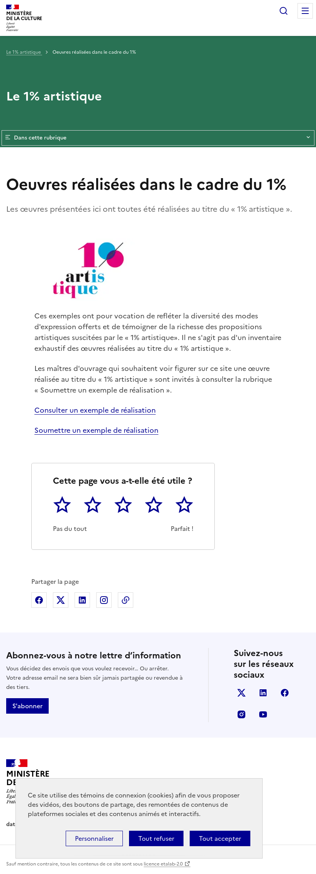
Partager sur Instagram (104, 600)
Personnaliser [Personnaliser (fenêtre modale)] (94, 838)
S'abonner (27, 706)
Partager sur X (60, 600)
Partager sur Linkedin (82, 600)
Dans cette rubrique (158, 138)
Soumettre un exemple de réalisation (96, 430)
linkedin (263, 693)
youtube (263, 714)
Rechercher (283, 11)
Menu (305, 11)
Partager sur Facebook (39, 600)
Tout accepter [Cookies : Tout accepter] (220, 838)
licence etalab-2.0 (163, 863)
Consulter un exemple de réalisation (95, 410)
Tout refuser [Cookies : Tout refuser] (156, 838)
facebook (284, 693)
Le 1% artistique (24, 52)
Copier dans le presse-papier (125, 600)
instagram (241, 714)
